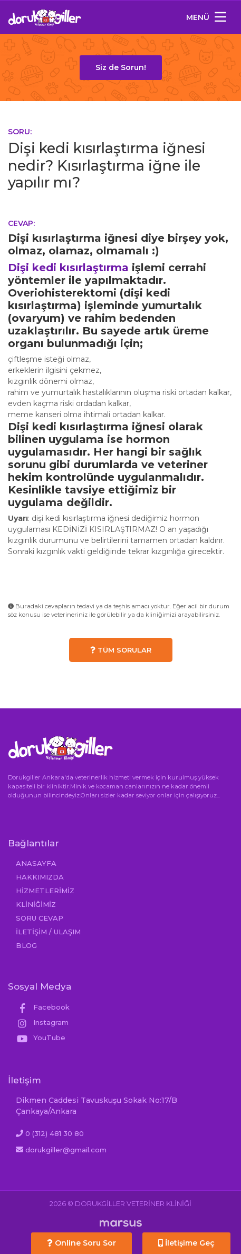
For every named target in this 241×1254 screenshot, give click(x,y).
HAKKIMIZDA (40, 877)
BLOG (26, 945)
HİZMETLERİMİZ (45, 890)
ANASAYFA (36, 863)
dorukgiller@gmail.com (66, 1150)
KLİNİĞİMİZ (36, 904)
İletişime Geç (186, 1243)
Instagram (42, 1022)
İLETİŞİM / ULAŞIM (48, 931)
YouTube (40, 1037)
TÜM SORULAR (120, 650)
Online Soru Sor (81, 1243)
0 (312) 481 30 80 (54, 1133)
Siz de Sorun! (120, 67)
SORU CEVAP (39, 918)
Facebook (43, 1007)
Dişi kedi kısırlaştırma (68, 267)
